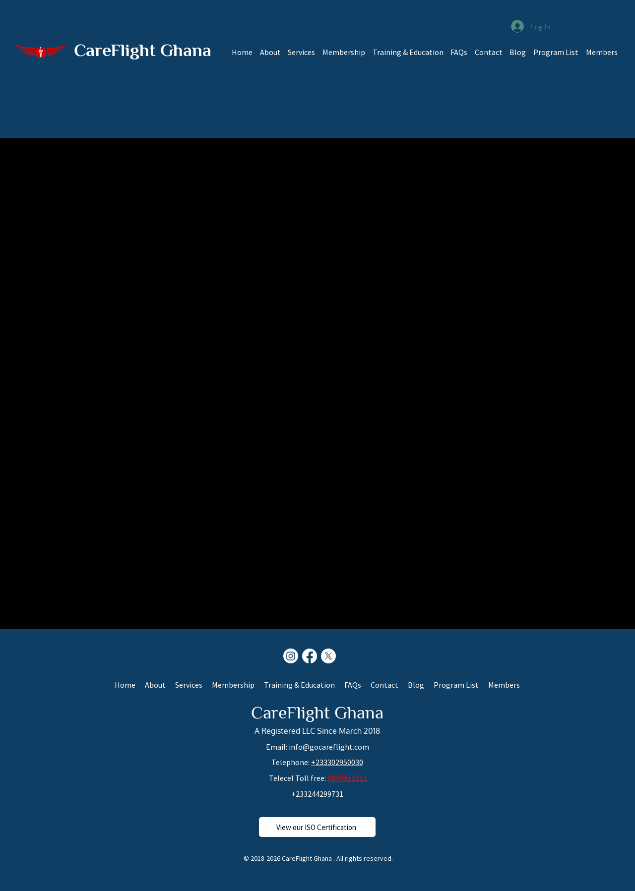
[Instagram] (290, 656)
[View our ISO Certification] (317, 827)
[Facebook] (309, 656)
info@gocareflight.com (329, 747)
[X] (328, 656)
